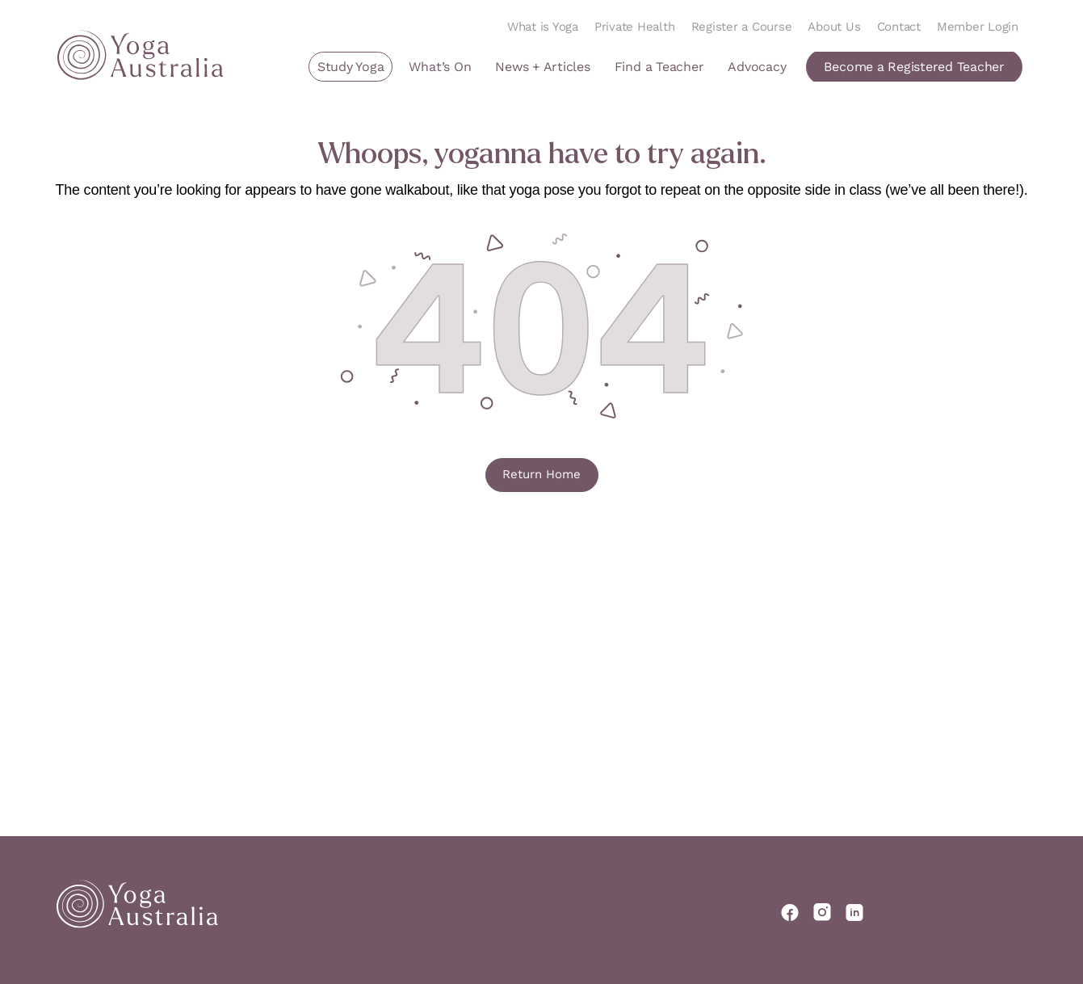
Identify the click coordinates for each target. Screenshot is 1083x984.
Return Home (541, 474)
